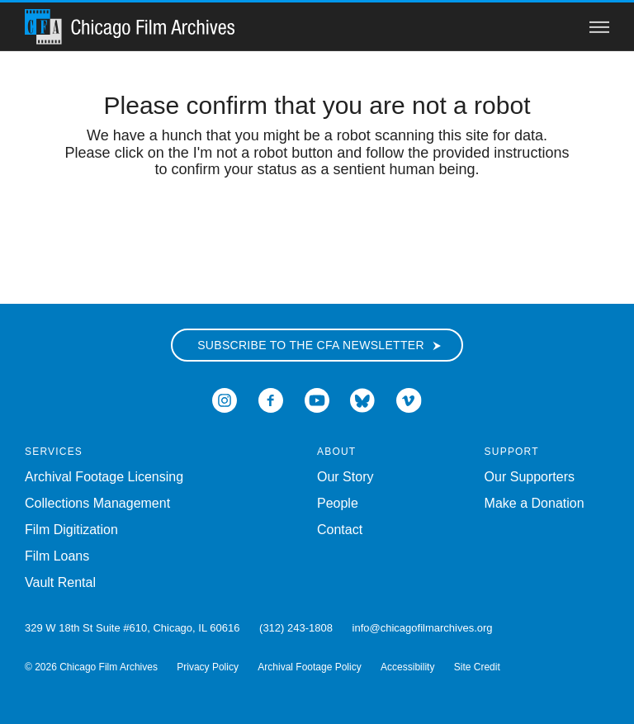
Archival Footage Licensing (104, 477)
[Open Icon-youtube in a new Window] (317, 399)
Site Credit (477, 667)
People (337, 503)
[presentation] (317, 230)
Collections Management (97, 503)
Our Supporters (530, 477)
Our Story (345, 477)
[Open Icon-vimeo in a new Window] (409, 399)
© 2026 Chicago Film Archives (91, 667)
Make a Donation (534, 503)
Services (54, 451)
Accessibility (407, 667)
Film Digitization (71, 530)
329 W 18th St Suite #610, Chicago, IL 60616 (132, 628)
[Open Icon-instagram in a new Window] (224, 399)
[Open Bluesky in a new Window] (362, 399)
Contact (339, 530)
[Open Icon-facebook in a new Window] (270, 399)
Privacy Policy (208, 667)
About (336, 451)
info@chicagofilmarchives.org (422, 628)
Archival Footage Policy (309, 667)
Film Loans (57, 556)
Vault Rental (60, 582)
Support (512, 451)
